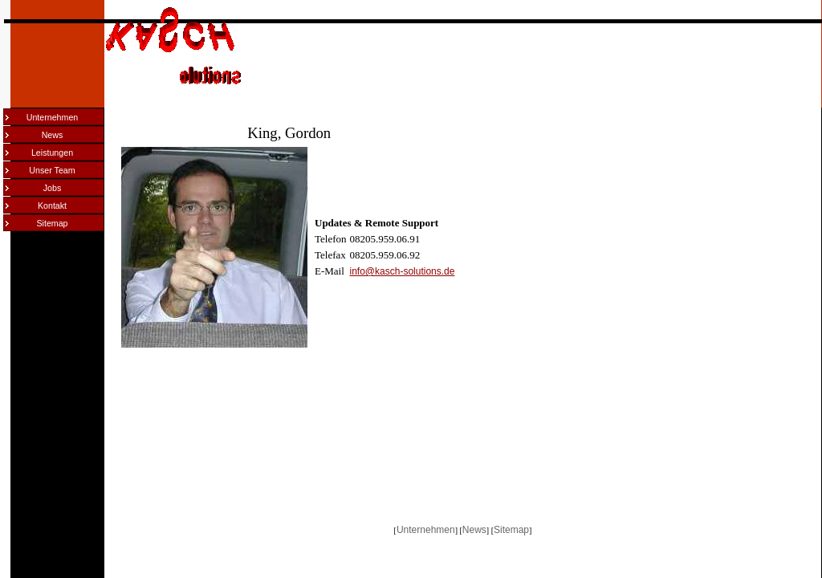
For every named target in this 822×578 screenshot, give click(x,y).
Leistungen (52, 152)
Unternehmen (52, 117)
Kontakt (52, 205)
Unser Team (52, 170)
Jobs (52, 188)
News (52, 135)
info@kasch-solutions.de (402, 271)
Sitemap (51, 223)
